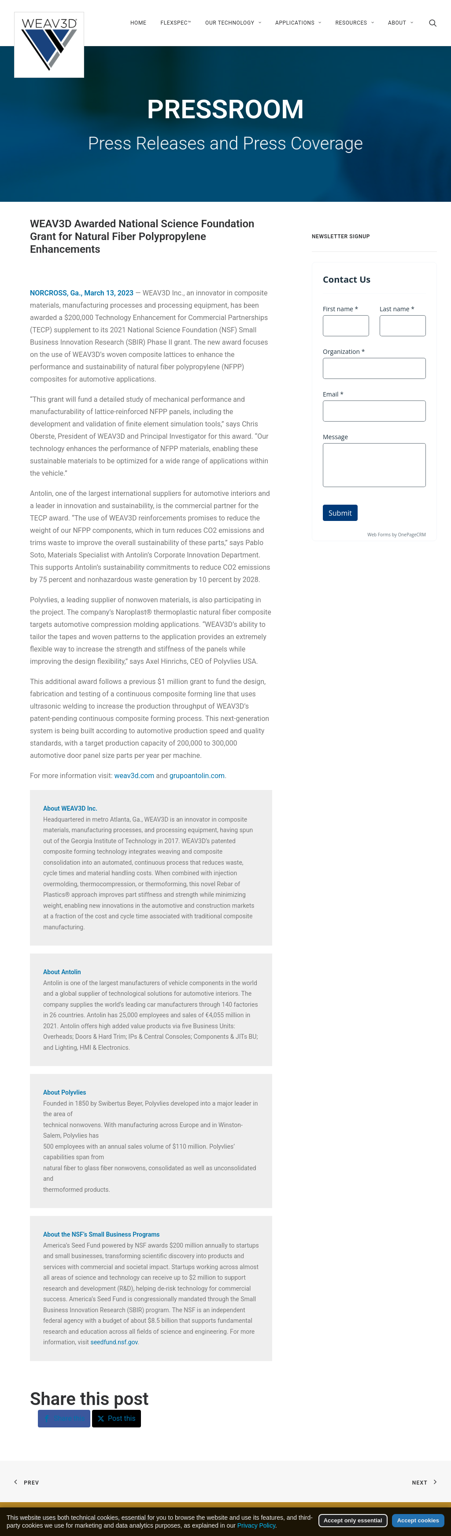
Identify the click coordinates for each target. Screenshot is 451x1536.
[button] (433, 23)
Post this (122, 1418)
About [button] (400, 23)
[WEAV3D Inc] (49, 23)
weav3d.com (135, 776)
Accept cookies (418, 1527)
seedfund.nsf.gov (113, 1342)
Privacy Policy (256, 1532)
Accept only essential (353, 1527)
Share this (69, 1418)
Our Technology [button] (233, 23)
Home (138, 23)
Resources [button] (355, 23)
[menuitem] (138, 23)
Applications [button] (298, 23)
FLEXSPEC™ (175, 23)
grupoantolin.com (197, 776)
